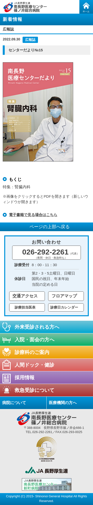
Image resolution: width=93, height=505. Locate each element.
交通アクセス (25, 296)
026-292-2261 (51, 253)
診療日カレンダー (64, 307)
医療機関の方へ (63, 403)
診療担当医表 (25, 307)
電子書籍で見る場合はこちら (33, 215)
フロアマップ (64, 296)
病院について (14, 403)
